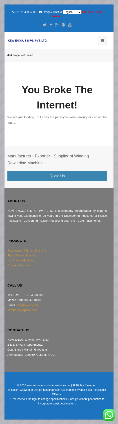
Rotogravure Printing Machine (26, 250)
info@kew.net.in (52, 12)
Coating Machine (18, 265)
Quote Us (57, 176)
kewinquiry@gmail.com (22, 310)
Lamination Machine (20, 260)
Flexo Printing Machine (22, 255)
